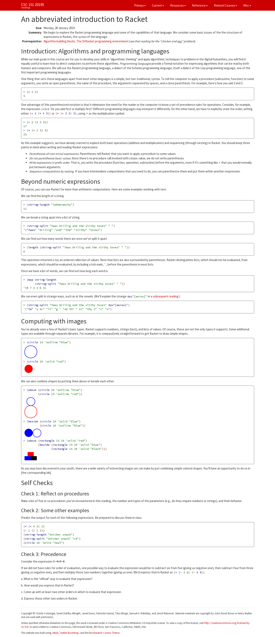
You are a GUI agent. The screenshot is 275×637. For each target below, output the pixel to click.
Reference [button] (200, 5)
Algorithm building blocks (59, 41)
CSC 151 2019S (32, 4)
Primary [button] (140, 5)
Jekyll (55, 633)
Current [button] (158, 5)
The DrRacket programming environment (102, 41)
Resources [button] (178, 5)
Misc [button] (247, 5)
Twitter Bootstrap (69, 633)
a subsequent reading (164, 296)
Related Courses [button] (225, 5)
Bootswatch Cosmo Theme (104, 633)
